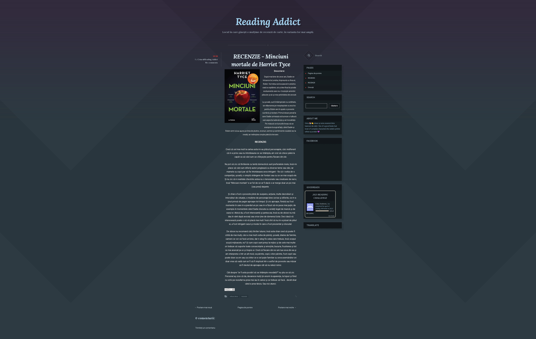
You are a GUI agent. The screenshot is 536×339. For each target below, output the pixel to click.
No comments (211, 62)
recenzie (244, 296)
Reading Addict (268, 22)
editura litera (234, 296)
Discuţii (311, 87)
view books (331, 216)
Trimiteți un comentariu (205, 328)
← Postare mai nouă (203, 307)
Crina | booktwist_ (321, 204)
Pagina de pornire (245, 307)
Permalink (293, 296)
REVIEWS (311, 78)
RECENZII (311, 83)
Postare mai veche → (287, 307)
